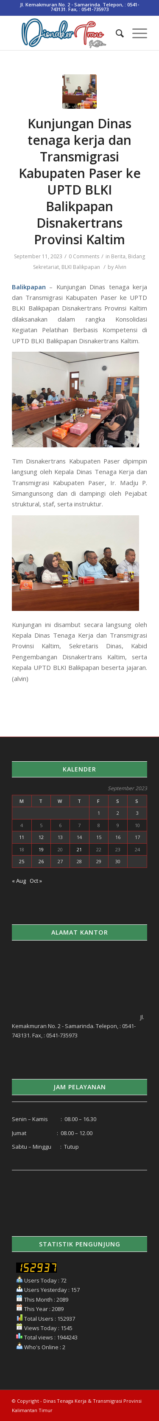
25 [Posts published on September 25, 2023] (21, 861)
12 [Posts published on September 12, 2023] (41, 837)
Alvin (120, 267)
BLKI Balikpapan (80, 267)
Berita (118, 256)
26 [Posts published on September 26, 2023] (41, 861)
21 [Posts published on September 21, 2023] (79, 849)
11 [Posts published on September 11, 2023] (21, 837)
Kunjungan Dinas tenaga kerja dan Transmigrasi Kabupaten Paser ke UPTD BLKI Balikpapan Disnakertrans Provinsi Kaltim (80, 181)
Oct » (36, 880)
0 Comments (84, 256)
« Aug (19, 880)
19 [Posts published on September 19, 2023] (41, 849)
